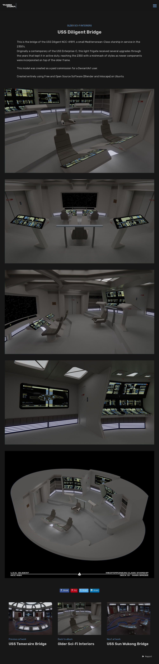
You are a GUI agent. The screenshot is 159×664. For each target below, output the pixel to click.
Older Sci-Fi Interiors (79, 25)
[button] (146, 657)
